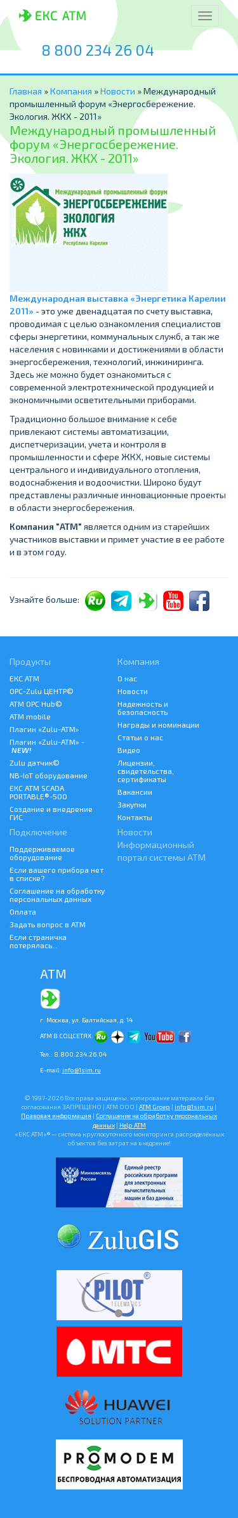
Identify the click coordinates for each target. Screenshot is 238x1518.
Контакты (134, 817)
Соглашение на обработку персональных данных (57, 894)
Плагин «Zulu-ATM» (44, 728)
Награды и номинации (158, 724)
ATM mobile (30, 716)
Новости (117, 91)
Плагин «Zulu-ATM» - (47, 745)
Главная (26, 91)
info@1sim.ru (81, 1070)
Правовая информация (56, 1115)
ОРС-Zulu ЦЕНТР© (42, 690)
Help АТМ (132, 1125)
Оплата (23, 911)
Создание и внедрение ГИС (51, 812)
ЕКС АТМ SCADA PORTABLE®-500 (38, 792)
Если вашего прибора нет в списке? (56, 873)
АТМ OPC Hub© (36, 703)
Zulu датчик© (35, 762)
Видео (128, 749)
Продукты (30, 661)
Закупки (132, 804)
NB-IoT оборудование (49, 775)
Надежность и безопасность (142, 707)
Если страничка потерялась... (38, 940)
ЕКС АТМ (24, 678)
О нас (127, 678)
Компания (72, 91)
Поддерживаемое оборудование (42, 852)
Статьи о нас (140, 737)
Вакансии (134, 791)
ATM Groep (154, 1106)
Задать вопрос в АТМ (48, 924)
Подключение (38, 832)
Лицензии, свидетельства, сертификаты (145, 770)
